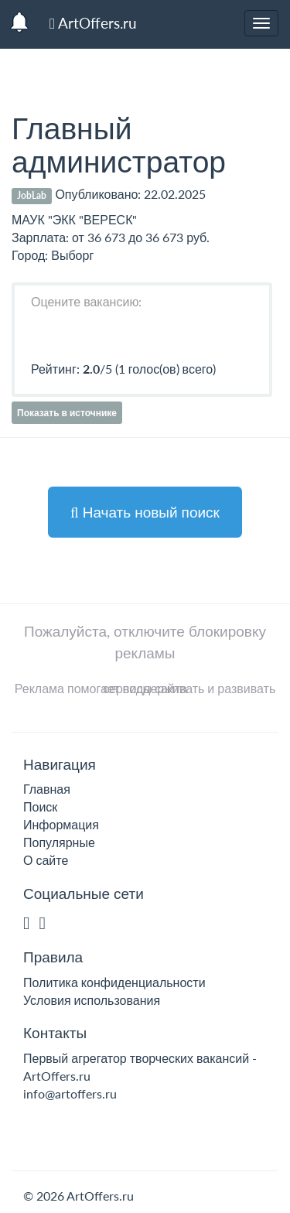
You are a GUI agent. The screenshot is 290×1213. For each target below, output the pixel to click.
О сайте (45, 860)
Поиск (40, 806)
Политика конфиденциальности (114, 982)
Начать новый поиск (145, 512)
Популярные (59, 842)
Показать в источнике (67, 413)
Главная (46, 788)
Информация (61, 824)
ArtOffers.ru (93, 23)
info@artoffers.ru (70, 1093)
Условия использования (91, 1000)
